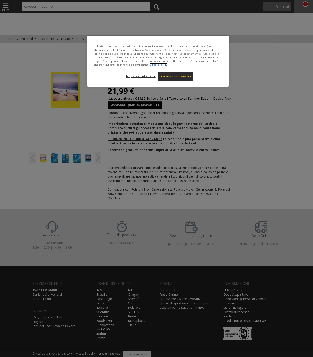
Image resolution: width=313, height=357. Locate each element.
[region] (158, 61)
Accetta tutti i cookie (175, 76)
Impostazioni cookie (141, 76)
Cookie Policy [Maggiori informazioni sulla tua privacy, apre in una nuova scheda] (158, 64)
